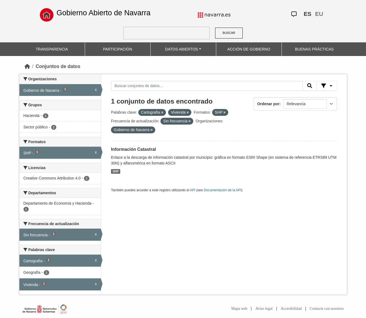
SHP (116, 171)
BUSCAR (229, 32)
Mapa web (239, 309)
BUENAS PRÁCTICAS (314, 49)
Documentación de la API (222, 190)
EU (319, 14)
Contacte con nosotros (327, 309)
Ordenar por (268, 104)
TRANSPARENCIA (52, 49)
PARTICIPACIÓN (117, 49)
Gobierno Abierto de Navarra (104, 13)
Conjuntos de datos (58, 66)
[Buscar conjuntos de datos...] (207, 86)
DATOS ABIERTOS (181, 49)
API (192, 190)
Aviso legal (264, 309)
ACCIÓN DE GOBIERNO (248, 49)
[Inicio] (27, 66)
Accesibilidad (291, 309)
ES (307, 14)
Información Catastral (133, 149)
